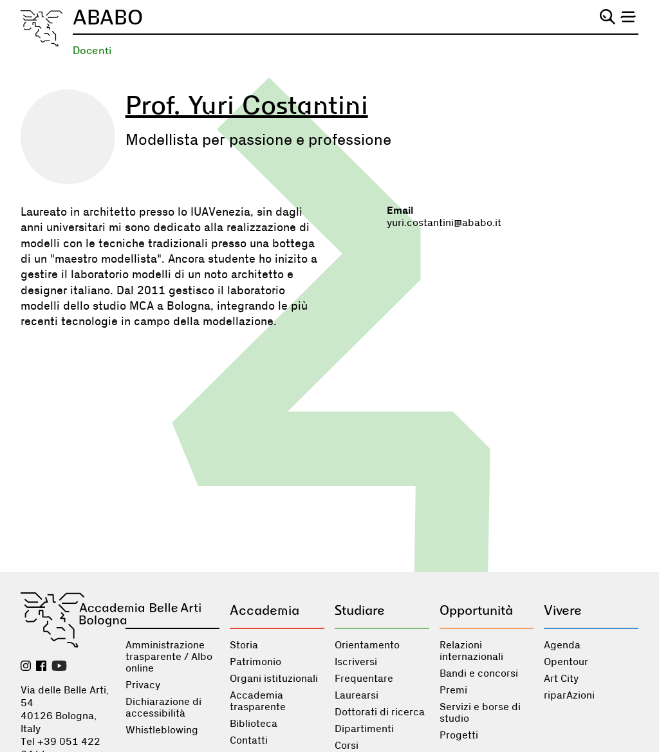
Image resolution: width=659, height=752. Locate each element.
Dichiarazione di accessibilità (163, 707)
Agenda (562, 645)
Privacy (142, 685)
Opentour (566, 662)
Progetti (459, 735)
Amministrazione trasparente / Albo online (168, 656)
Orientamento (367, 645)
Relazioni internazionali (471, 651)
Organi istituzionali (274, 678)
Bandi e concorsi (479, 673)
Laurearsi (356, 695)
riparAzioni (569, 695)
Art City (561, 678)
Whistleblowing (161, 730)
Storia (244, 645)
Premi (453, 690)
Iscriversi (356, 662)
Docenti (92, 50)
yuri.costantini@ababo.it (444, 223)
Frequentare (364, 678)
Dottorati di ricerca (380, 712)
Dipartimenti (364, 729)
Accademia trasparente (258, 701)
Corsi (346, 745)
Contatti (249, 740)
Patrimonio (255, 662)
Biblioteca (253, 723)
